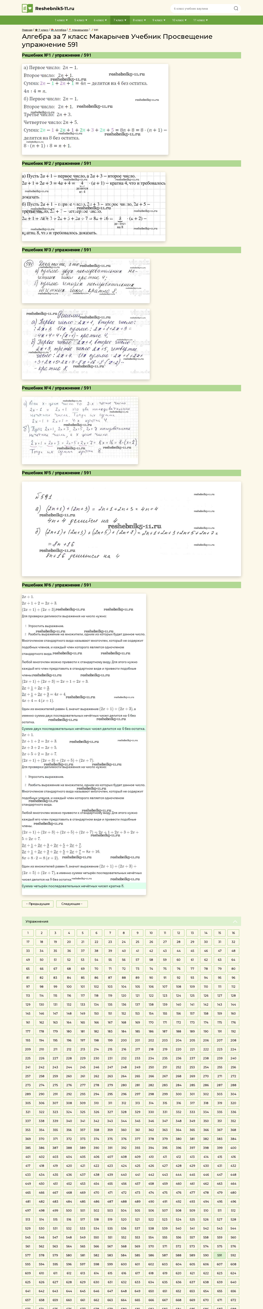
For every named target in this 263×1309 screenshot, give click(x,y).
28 (178, 942)
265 (137, 1076)
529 (28, 1228)
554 (151, 1237)
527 (219, 1219)
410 (151, 1157)
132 (69, 1004)
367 (219, 1130)
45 (192, 951)
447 (219, 1174)
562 (41, 1246)
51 (55, 960)
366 (206, 1130)
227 (55, 1058)
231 (110, 1058)
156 (178, 1013)
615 (110, 1273)
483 (55, 1201)
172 (178, 1022)
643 (55, 1291)
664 (124, 1300)
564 (69, 1246)
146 (41, 1013)
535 (110, 1228)
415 (219, 1157)
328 (124, 1112)
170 (151, 1022)
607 (219, 1264)
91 (164, 977)
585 (137, 1255)
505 (137, 1210)
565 (82, 1246)
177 (28, 1031)
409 (137, 1157)
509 (192, 1210)
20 (69, 942)
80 (233, 969)
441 (137, 1174)
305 (28, 1103)
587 (165, 1255)
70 (96, 969)
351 (219, 1121)
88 (124, 977)
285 (192, 1085)
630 (96, 1282)
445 (192, 1174)
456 (124, 1183)
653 (192, 1291)
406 (96, 1157)
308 (69, 1103)
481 (28, 1201)
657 (28, 1300)
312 (123, 1103)
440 (124, 1174)
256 (233, 1067)
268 (178, 1076)
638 (206, 1282)
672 (233, 1300)
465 (28, 1192)
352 (233, 1121)
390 (96, 1148)
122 (151, 995)
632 (124, 1282)
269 (192, 1076)
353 (28, 1130)
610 (41, 1273)
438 (96, 1174)
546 (41, 1237)
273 (28, 1085)
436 (69, 1174)
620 (178, 1273)
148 (69, 1013)
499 (55, 1210)
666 (151, 1300)
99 (55, 986)
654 (206, 1291)
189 (192, 1031)
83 (55, 977)
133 (82, 1004)
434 (42, 1174)
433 (28, 1174)
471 (110, 1192)
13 (192, 933)
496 (233, 1201)
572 (178, 1246)
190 (205, 1031)
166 (96, 1022)
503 (110, 1210)
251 (165, 1067)
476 (178, 1192)
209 (28, 1049)
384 (233, 1139)
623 (219, 1273)
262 (96, 1076)
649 (137, 1291)
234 (151, 1058)
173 (192, 1022)
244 (69, 1067)
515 (55, 1219)
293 (82, 1094)
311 (110, 1103)
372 (69, 1139)
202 (151, 1040)
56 (123, 960)
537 (137, 1228)
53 (82, 960)
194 (41, 1040)
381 (192, 1139)
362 (151, 1130)
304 (233, 1094)
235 (164, 1058)
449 (28, 1183)
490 (151, 1201)
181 (83, 1031)
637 (192, 1282)
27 (165, 942)
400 (233, 1148)
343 (110, 1121)
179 (55, 1031)
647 (110, 1291)
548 (69, 1237)
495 (219, 1201)
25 (137, 942)
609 (28, 1273)
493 (192, 1201)
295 (110, 1094)
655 (219, 1291)
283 (165, 1085)
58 (151, 960)
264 (124, 1076)
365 (192, 1130)
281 (137, 1085)
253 (192, 1067)
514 (41, 1219)
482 (42, 1201)
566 (96, 1246)
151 (110, 1013)
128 (233, 995)
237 (192, 1058)
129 (28, 1004)
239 (219, 1058)
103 (110, 986)
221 (192, 1049)
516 (69, 1219)
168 (123, 1022)
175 (219, 1022)
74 (151, 969)
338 (41, 1121)
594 (41, 1264)
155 (165, 1013)
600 (124, 1264)
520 (124, 1219)
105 (137, 986)
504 (124, 1210)
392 (124, 1148)
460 (179, 1183)
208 (233, 1040)
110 (206, 986)
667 (165, 1300)
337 (28, 1121)
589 (192, 1255)
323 (55, 1112)
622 (206, 1273)
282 (151, 1085)
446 (206, 1174)
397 (192, 1148)
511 (220, 1210)
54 (96, 960)
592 (233, 1255)
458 (151, 1183)
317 (192, 1103)
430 (206, 1166)
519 (110, 1219)
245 (82, 1067)
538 (151, 1228)
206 (206, 1040)
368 (233, 1130)
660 (69, 1300)
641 (27, 1291)
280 (124, 1085)
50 (41, 960)
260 (69, 1076)
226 (41, 1058)
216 (123, 1049)
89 (137, 977)
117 (83, 995)
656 (233, 1291)
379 (165, 1139)
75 (165, 969)
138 (151, 1004)
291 (55, 1094)
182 (96, 1031)
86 (96, 977)
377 (137, 1139)
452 (69, 1183)
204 (179, 1040)
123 (165, 995)
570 (151, 1246)
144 (233, 1004)
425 (137, 1166)
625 (28, 1282)
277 (82, 1085)
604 (179, 1264)
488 (124, 1201)
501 (82, 1210)
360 (124, 1130)
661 (82, 1300)
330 (151, 1112)
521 (137, 1219)
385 (28, 1148)
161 (28, 1022)
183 (110, 1031)
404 (69, 1157)
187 (164, 1031)
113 (28, 995)
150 (96, 1013)
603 (165, 1264)
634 (151, 1282)
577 (28, 1255)
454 (96, 1183)
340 (69, 1121)
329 (137, 1112)
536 (123, 1228)
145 (28, 1013)
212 (69, 1049)
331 (165, 1112)
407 (110, 1157)
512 (233, 1210)
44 (179, 951)
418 (41, 1166)
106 (151, 986)
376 (124, 1139)
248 (124, 1067)
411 (165, 1157)
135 (110, 1004)
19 (55, 942)
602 (151, 1264)
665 (137, 1300)
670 (206, 1300)
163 (55, 1022)
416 (233, 1157)
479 (219, 1192)
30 (206, 942)
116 (69, 995)
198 (96, 1040)
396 (178, 1148)
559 (219, 1237)
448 (233, 1174)
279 (110, 1085)
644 (69, 1291)
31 (219, 942)
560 (233, 1237)
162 (41, 1022)
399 (219, 1148)
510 (206, 1210)
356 (69, 1130)
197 (82, 1040)
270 (206, 1076)
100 (69, 986)
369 (28, 1139)
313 (137, 1103)
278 (96, 1085)
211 (55, 1049)
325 (82, 1112)
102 (96, 986)
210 (41, 1049)
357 (82, 1130)
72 (124, 969)
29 (192, 942)
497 (28, 1210)
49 (28, 960)
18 (41, 942)
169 (137, 1022)
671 (219, 1300)
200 (124, 1040)
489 (137, 1201)
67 (55, 969)
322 (41, 1112)
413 (192, 1157)
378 (151, 1139)
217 (137, 1049)
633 (137, 1282)
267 (165, 1076)
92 (178, 977)
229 (82, 1058)
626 (41, 1282)
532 (69, 1228)
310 (96, 1103)
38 (96, 951)
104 (123, 986)
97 (28, 986)
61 (192, 960)
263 (110, 1076)
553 (137, 1237)
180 (69, 1031)
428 (179, 1166)
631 (110, 1282)
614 (96, 1273)
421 (82, 1166)
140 (178, 1004)
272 (233, 1076)
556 (178, 1237)
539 (164, 1228)
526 (206, 1219)
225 (28, 1058)
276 (69, 1085)
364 (178, 1130)
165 (82, 1022)
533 (82, 1228)
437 (82, 1174)
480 (233, 1192)
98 (41, 986)
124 (178, 995)
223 (219, 1049)
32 (233, 942)
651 (165, 1291)
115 (55, 995)
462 (206, 1183)
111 (219, 986)
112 (233, 986)
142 (205, 1004)
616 (123, 1273)
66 (41, 969)
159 (219, 1013)
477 (192, 1192)
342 (96, 1121)
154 (151, 1013)
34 (41, 951)
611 (55, 1273)
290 (41, 1094)
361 (137, 1130)
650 (151, 1291)
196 (69, 1040)
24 (124, 942)
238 (206, 1058)
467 (55, 1192)
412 (178, 1157)
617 (137, 1273)
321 (28, 1112)
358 (96, 1130)
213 (82, 1049)
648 (124, 1291)
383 (219, 1139)
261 (82, 1076)
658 (41, 1300)
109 (192, 986)
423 (110, 1166)
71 (110, 969)
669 (192, 1300)
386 (41, 1148)
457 (137, 1183)
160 (233, 1013)
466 (41, 1192)
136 (123, 1004)
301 (192, 1094)
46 (206, 951)
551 (110, 1237)
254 (206, 1067)
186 (151, 1031)
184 (123, 1031)
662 (96, 1300)
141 (192, 1004)
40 (124, 951)
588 (178, 1255)
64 (233, 960)
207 (219, 1040)
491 (164, 1201)
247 (110, 1067)
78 (206, 969)
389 (82, 1148)
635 (164, 1282)
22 (96, 942)
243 (55, 1067)
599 (110, 1264)
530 (41, 1228)
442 (151, 1174)
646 (96, 1291)
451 (55, 1183)
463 (219, 1183)
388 (69, 1148)
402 (42, 1157)
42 (151, 951)
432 (233, 1166)
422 (96, 1166)
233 (137, 1058)
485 (82, 1201)
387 (55, 1148)
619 (165, 1273)
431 (219, 1166)
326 (96, 1112)
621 (192, 1273)
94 (206, 977)
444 (179, 1174)
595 (55, 1264)
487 (110, 1201)
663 (110, 1300)
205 (192, 1040)
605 (192, 1264)
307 (55, 1103)
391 (110, 1148)
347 (165, 1121)
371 (55, 1139)
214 (96, 1049)
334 (206, 1112)
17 (27, 942)
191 (220, 1031)
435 (55, 1174)
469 (82, 1192)
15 (219, 933)
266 (151, 1076)
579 (55, 1255)
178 (41, 1031)
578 (41, 1255)
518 (96, 1219)
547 (55, 1237)
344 (124, 1121)
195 (55, 1040)
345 (137, 1121)
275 (55, 1085)
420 (69, 1166)
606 (206, 1264)
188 (178, 1031)
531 (55, 1228)
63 (220, 960)
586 (151, 1255)
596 (69, 1264)
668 (178, 1300)
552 (123, 1237)
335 (219, 1112)
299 (165, 1094)
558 (206, 1237)
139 (165, 1004)
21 (82, 942)
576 (233, 1246)
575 (219, 1246)
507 (165, 1210)
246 (96, 1067)
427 (165, 1166)
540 (178, 1228)
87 (110, 977)
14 (205, 933)
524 (178, 1219)
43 (165, 951)
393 (137, 1148)
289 (28, 1094)
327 (110, 1112)
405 (82, 1157)
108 (178, 986)
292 (69, 1094)
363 (165, 1130)
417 (27, 1166)
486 (96, 1201)
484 (69, 1201)
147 (55, 1013)
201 (137, 1040)
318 (205, 1103)
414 (206, 1157)
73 (137, 969)
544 (233, 1228)
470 (96, 1192)
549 (82, 1237)
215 (110, 1049)
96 (233, 977)
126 (206, 995)
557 (192, 1237)
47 (220, 951)
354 (41, 1130)
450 (41, 1183)
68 (69, 969)
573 (192, 1246)
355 (55, 1130)
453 (82, 1183)
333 (192, 1112)
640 (233, 1282)
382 (206, 1139)
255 (219, 1067)
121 (138, 995)
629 (82, 1282)
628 (69, 1282)
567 (110, 1246)
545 (28, 1237)
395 (164, 1148)
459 (165, 1183)
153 (137, 1013)
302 (206, 1094)
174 (206, 1022)
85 (83, 977)
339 (55, 1121)
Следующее (70, 904)
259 (55, 1076)
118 (96, 995)
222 (206, 1049)
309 (82, 1103)
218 (151, 1049)
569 (137, 1246)
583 (110, 1255)
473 (137, 1192)
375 (110, 1139)
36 (69, 951)
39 (110, 951)
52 (69, 960)
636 (178, 1282)
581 (82, 1255)
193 (28, 1040)
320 (233, 1103)
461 (192, 1183)
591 (219, 1255)
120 (123, 995)
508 (178, 1210)
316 (178, 1103)
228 (69, 1058)
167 (110, 1022)
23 (110, 942)
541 (192, 1228)
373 (82, 1139)
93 (192, 977)
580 (69, 1255)
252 (178, 1067)
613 (82, 1273)
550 (96, 1237)
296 (124, 1094)
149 (82, 1013)
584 (124, 1255)
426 (151, 1166)
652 (178, 1291)
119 (110, 995)
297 (137, 1094)
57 (137, 960)
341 (82, 1121)
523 (164, 1219)
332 (178, 1112)
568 (124, 1246)
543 (219, 1228)
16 (233, 933)
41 (137, 951)
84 (69, 977)
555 (164, 1237)
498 (42, 1210)
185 (137, 1031)
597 (82, 1264)
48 (233, 951)
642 (41, 1291)
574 (206, 1246)
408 (124, 1157)
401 (28, 1157)
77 (192, 969)
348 (179, 1121)
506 (151, 1210)
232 (124, 1058)
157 (192, 1013)
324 (69, 1112)
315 (165, 1103)
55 (110, 960)
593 (28, 1264)
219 (165, 1049)
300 (179, 1094)
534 (96, 1228)
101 (83, 986)
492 (178, 1201)
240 (233, 1058)
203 (165, 1040)
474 (151, 1192)
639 (219, 1282)
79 (220, 969)
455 (110, 1183)
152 (123, 1013)
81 (27, 977)
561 (28, 1246)
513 (28, 1219)
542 (206, 1228)
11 (165, 933)
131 (55, 1004)
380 (179, 1139)
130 (41, 1004)
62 (206, 960)
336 (233, 1112)
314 (151, 1103)
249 (137, 1067)
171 (165, 1022)
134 (96, 1004)
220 (178, 1049)
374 (96, 1139)
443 (165, 1174)
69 (83, 969)
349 (192, 1121)
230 (96, 1058)
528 (233, 1219)
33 (28, 951)
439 (110, 1174)
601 (137, 1264)
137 (137, 1004)
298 (151, 1094)
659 (55, 1300)
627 (55, 1282)
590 (206, 1255)
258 (41, 1076)
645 (82, 1291)
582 (96, 1255)
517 (82, 1219)
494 (206, 1201)
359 (110, 1130)
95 (219, 977)
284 (179, 1085)
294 (96, 1094)
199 (110, 1040)
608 (233, 1264)
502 (96, 1210)
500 (69, 1210)
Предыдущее (39, 904)
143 (219, 1004)
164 (68, 1022)
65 (28, 969)
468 (69, 1192)
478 (206, 1192)
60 (178, 960)
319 (219, 1103)
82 (41, 977)
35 (55, 951)
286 (206, 1085)
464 (233, 1183)
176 (233, 1022)
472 (124, 1192)
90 (151, 977)
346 (151, 1121)
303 (219, 1094)
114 (41, 995)
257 (28, 1076)
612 (69, 1273)
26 (151, 942)
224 (233, 1049)
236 (178, 1058)
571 (165, 1246)
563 (55, 1246)
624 (233, 1273)
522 (151, 1219)
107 (164, 986)
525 (192, 1219)
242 (41, 1067)
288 (233, 1085)
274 (41, 1085)
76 (178, 969)
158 (206, 1013)
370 (41, 1139)
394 (151, 1148)
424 (124, 1166)
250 (151, 1067)
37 (83, 951)
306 (41, 1103)
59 (165, 960)
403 (55, 1157)
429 (192, 1166)
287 (219, 1085)
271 (219, 1076)
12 (178, 933)
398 (206, 1148)
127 (219, 995)
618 (151, 1273)
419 (55, 1166)
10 (151, 933)
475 (164, 1192)
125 (192, 995)
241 (27, 1067)
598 (96, 1264)
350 (206, 1121)
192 (233, 1031)
